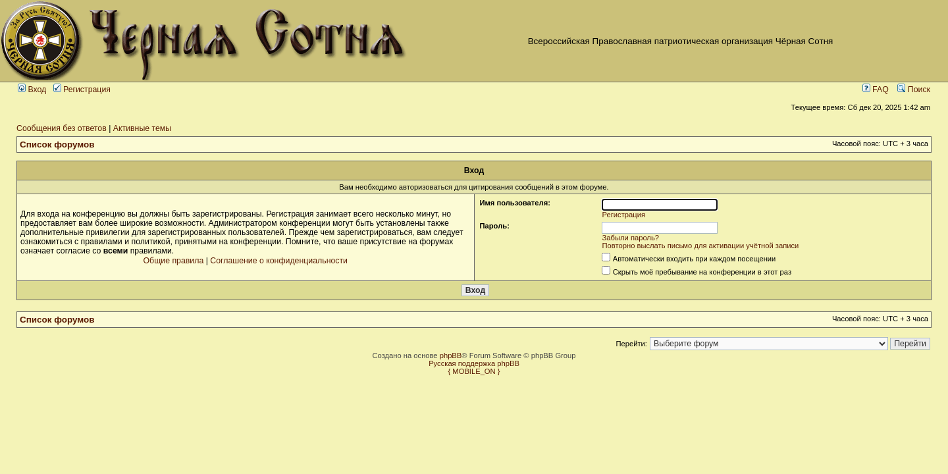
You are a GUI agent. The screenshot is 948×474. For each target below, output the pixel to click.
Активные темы (142, 128)
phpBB (451, 355)
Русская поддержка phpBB (474, 363)
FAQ (875, 89)
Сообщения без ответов (61, 128)
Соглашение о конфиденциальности (279, 260)
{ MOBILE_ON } (474, 371)
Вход (32, 89)
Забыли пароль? (630, 238)
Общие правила (174, 260)
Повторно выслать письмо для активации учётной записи (700, 246)
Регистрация (82, 89)
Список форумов (57, 144)
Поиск (913, 89)
